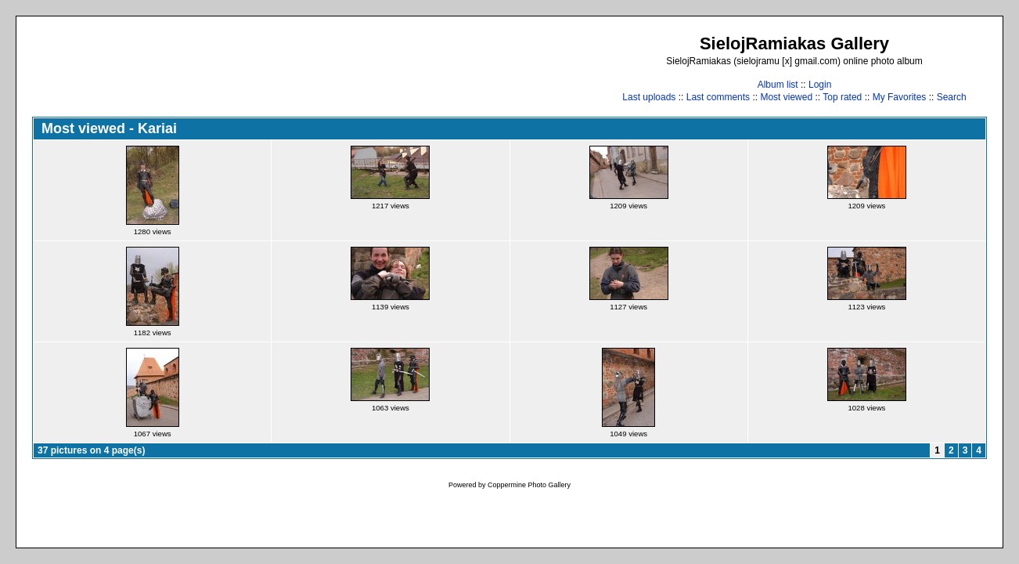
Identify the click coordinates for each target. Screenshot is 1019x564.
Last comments (718, 97)
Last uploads (648, 97)
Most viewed (786, 97)
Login (819, 84)
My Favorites (900, 97)
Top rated (842, 97)
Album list (778, 84)
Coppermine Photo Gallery (529, 485)
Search (952, 97)
